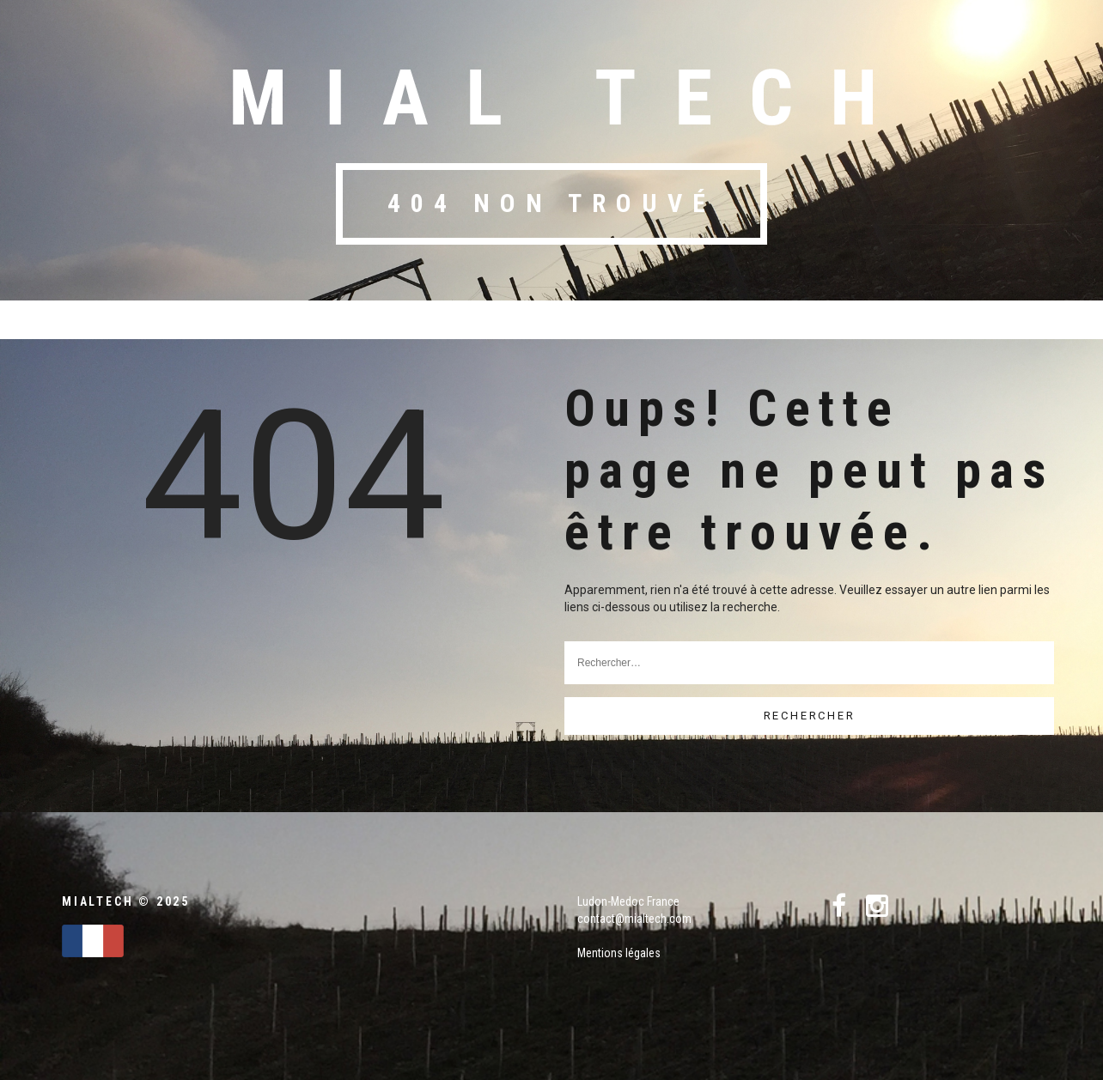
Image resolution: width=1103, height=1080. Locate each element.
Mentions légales (619, 953)
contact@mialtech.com (634, 918)
